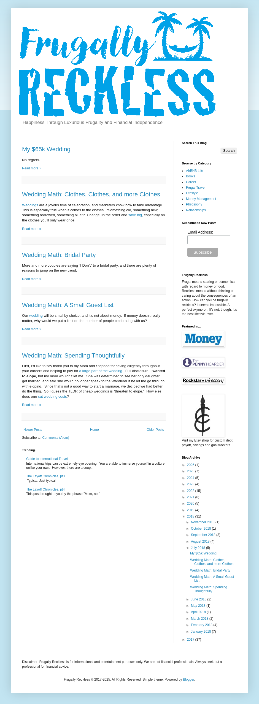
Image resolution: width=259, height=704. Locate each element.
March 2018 (200, 619)
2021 (191, 497)
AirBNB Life (194, 171)
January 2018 (201, 631)
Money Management (201, 199)
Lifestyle (192, 193)
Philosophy (194, 204)
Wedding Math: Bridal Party (59, 254)
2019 (191, 510)
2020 (191, 503)
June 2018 (199, 599)
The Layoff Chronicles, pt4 (45, 489)
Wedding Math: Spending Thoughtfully (73, 355)
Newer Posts (32, 430)
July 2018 (198, 548)
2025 (191, 471)
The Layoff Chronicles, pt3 (45, 476)
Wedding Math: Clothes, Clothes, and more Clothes (91, 194)
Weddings (30, 205)
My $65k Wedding (46, 149)
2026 (191, 465)
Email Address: (200, 232)
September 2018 (203, 535)
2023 (191, 484)
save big (135, 215)
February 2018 (202, 625)
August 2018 (201, 541)
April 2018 (199, 612)
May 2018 (198, 606)
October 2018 (201, 528)
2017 (191, 639)
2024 (191, 478)
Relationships (196, 210)
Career (191, 182)
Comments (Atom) (55, 438)
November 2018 (203, 522)
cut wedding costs (52, 396)
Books (190, 176)
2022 (191, 491)
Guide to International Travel (47, 459)
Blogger (188, 679)
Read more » (31, 168)
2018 (191, 516)
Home (94, 430)
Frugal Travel (195, 187)
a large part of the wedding (100, 371)
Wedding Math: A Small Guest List (68, 305)
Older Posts (155, 430)
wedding (36, 315)
